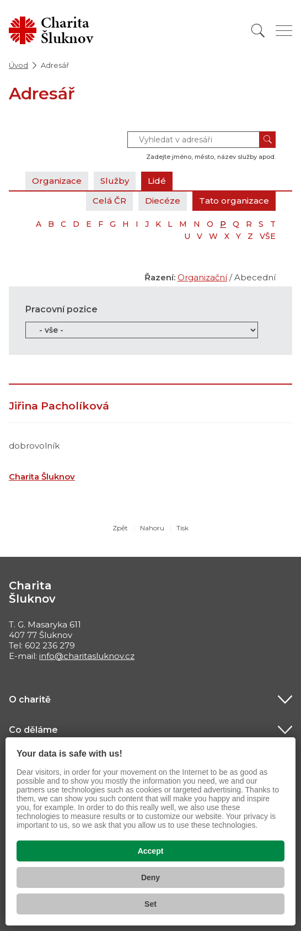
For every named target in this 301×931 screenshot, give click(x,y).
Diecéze (162, 200)
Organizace (57, 180)
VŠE (268, 236)
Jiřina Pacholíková (59, 406)
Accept (151, 851)
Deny (150, 877)
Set (150, 904)
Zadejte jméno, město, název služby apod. (211, 157)
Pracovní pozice (61, 309)
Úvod (18, 65)
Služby (114, 180)
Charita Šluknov (42, 476)
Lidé (157, 180)
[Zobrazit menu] (284, 30)
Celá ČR (109, 200)
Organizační (202, 277)
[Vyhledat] (258, 30)
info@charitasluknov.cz (87, 656)
